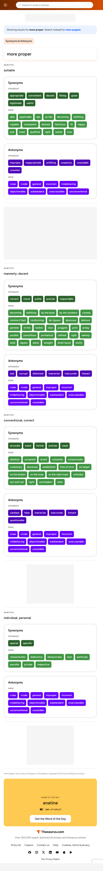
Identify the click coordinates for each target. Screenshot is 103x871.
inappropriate (33, 162)
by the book (48, 312)
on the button (17, 474)
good (74, 95)
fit (71, 124)
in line (27, 327)
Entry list (16, 845)
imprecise (54, 373)
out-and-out (17, 481)
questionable (17, 520)
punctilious (29, 335)
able (12, 116)
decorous (71, 320)
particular (82, 656)
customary (16, 466)
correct (14, 298)
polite (38, 298)
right (47, 131)
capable (14, 124)
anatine (50, 802)
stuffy (79, 342)
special (14, 643)
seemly (86, 335)
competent (30, 124)
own (69, 656)
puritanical (47, 335)
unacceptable (57, 191)
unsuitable (82, 162)
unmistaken (45, 481)
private (28, 664)
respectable (66, 298)
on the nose (36, 474)
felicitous (60, 124)
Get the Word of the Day (50, 819)
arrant (43, 459)
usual (65, 445)
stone (36, 342)
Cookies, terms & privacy (76, 845)
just (12, 131)
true (69, 131)
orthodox (78, 474)
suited (58, 131)
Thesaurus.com (11, 5)
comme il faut (18, 320)
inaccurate (71, 373)
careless (14, 512)
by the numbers (68, 312)
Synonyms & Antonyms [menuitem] (19, 41)
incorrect (51, 183)
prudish (14, 335)
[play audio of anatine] (41, 809)
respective (43, 664)
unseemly (66, 162)
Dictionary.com (97, 5)
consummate (75, 459)
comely (86, 312)
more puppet (72, 29)
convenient (34, 95)
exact (28, 445)
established (49, 466)
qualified (35, 131)
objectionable (17, 191)
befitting (78, 116)
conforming (37, 320)
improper (15, 162)
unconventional (78, 191)
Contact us (43, 845)
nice (50, 327)
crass (13, 183)
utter (60, 481)
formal (40, 445)
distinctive (37, 656)
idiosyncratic (55, 656)
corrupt (23, 373)
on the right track (58, 474)
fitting (62, 95)
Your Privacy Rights (50, 859)
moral (26, 298)
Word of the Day (50, 797)
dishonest (38, 373)
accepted (30, 459)
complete (57, 459)
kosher (39, 327)
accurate (15, 445)
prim (75, 327)
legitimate (16, 103)
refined (62, 335)
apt (38, 116)
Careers (29, 845)
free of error (67, 466)
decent (50, 95)
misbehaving (68, 183)
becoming (63, 116)
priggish (62, 327)
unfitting (51, 162)
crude (24, 183)
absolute (15, 459)
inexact (86, 373)
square (24, 342)
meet (22, 131)
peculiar (14, 664)
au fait (48, 116)
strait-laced (64, 342)
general (36, 183)
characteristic (18, 656)
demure (85, 320)
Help (55, 845)
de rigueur (55, 320)
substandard (37, 191)
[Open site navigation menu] (6, 5)
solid (12, 342)
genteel (14, 327)
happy (81, 124)
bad (12, 373)
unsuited (15, 170)
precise (50, 298)
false (27, 512)
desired (46, 124)
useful (30, 103)
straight (48, 342)
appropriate (16, 95)
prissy (86, 327)
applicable (25, 116)
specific (27, 643)
